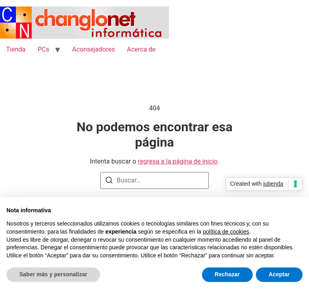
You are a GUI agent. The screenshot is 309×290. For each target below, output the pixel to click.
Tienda (15, 49)
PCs (43, 49)
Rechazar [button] (227, 274)
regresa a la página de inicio (177, 161)
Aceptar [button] (279, 274)
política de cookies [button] (226, 231)
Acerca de (141, 49)
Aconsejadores (93, 49)
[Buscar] (109, 181)
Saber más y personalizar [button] (53, 274)
